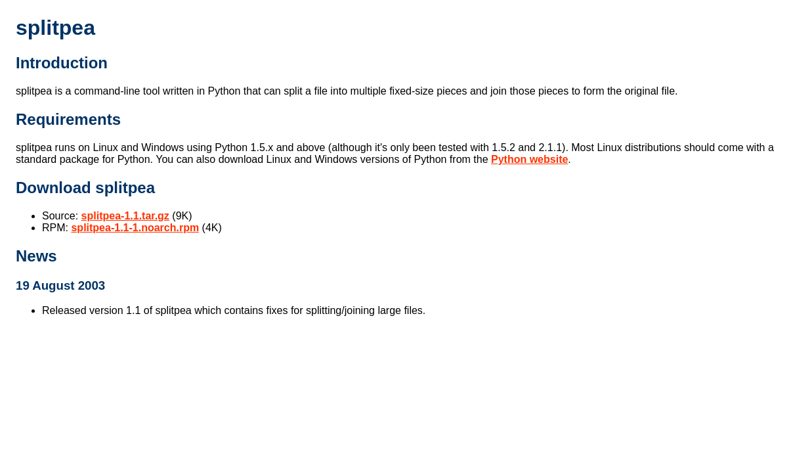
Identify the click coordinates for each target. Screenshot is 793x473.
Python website (529, 159)
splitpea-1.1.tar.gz (125, 215)
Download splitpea (85, 187)
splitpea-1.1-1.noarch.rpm (135, 227)
